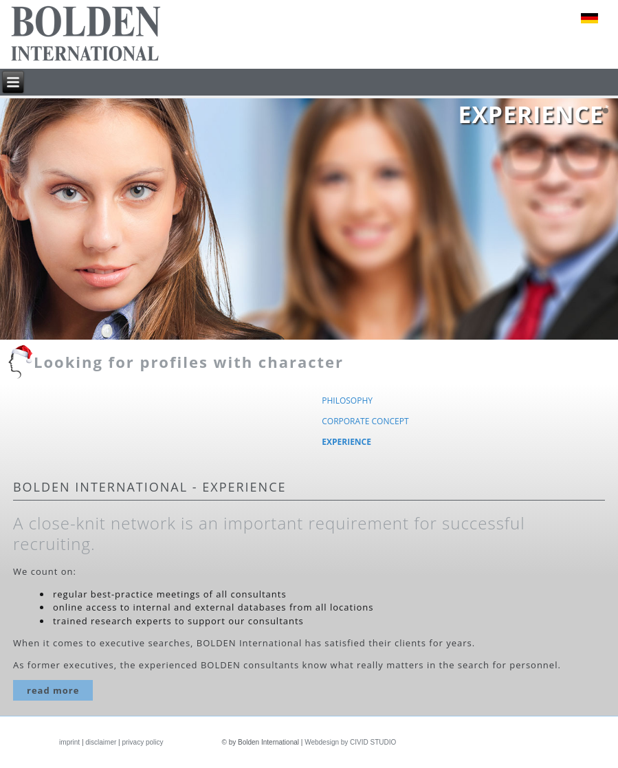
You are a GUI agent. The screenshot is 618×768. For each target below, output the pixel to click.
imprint (69, 742)
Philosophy (347, 400)
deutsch (589, 18)
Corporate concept (365, 421)
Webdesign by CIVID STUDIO (350, 742)
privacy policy (142, 742)
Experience (346, 442)
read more (53, 690)
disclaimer (100, 742)
